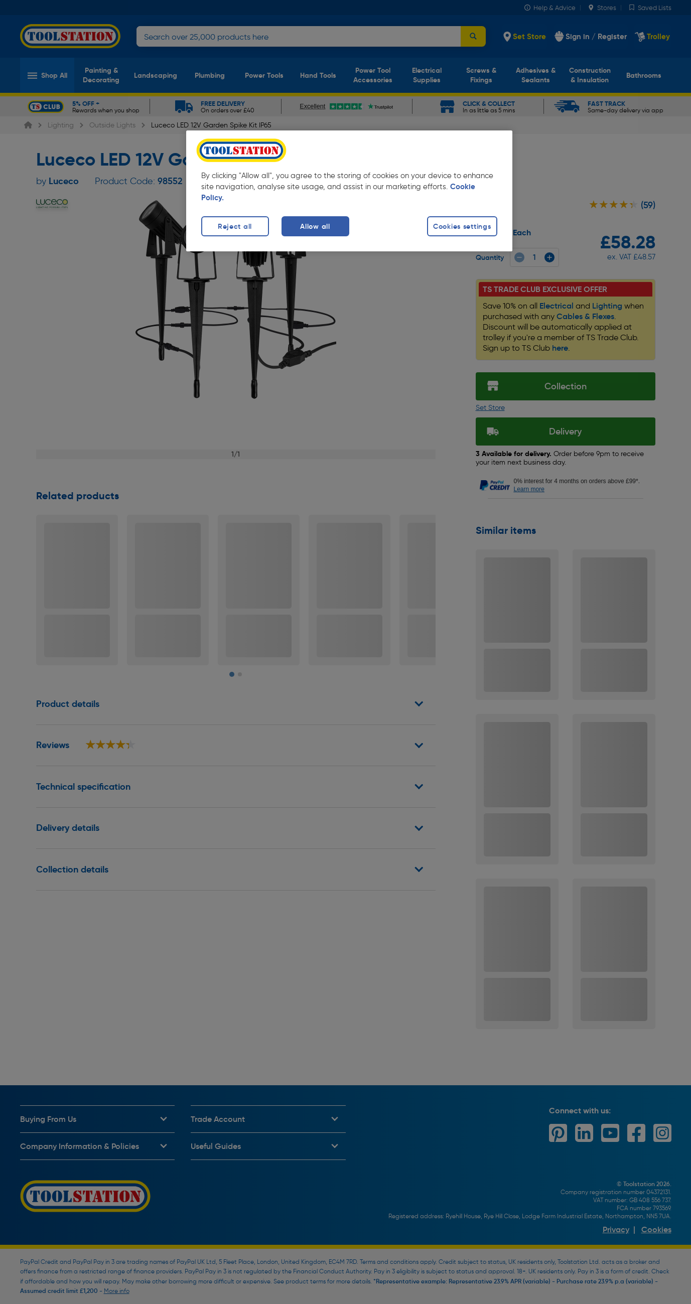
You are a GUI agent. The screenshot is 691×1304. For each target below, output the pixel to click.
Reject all (235, 226)
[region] (349, 190)
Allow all (315, 226)
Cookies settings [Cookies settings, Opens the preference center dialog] (462, 226)
